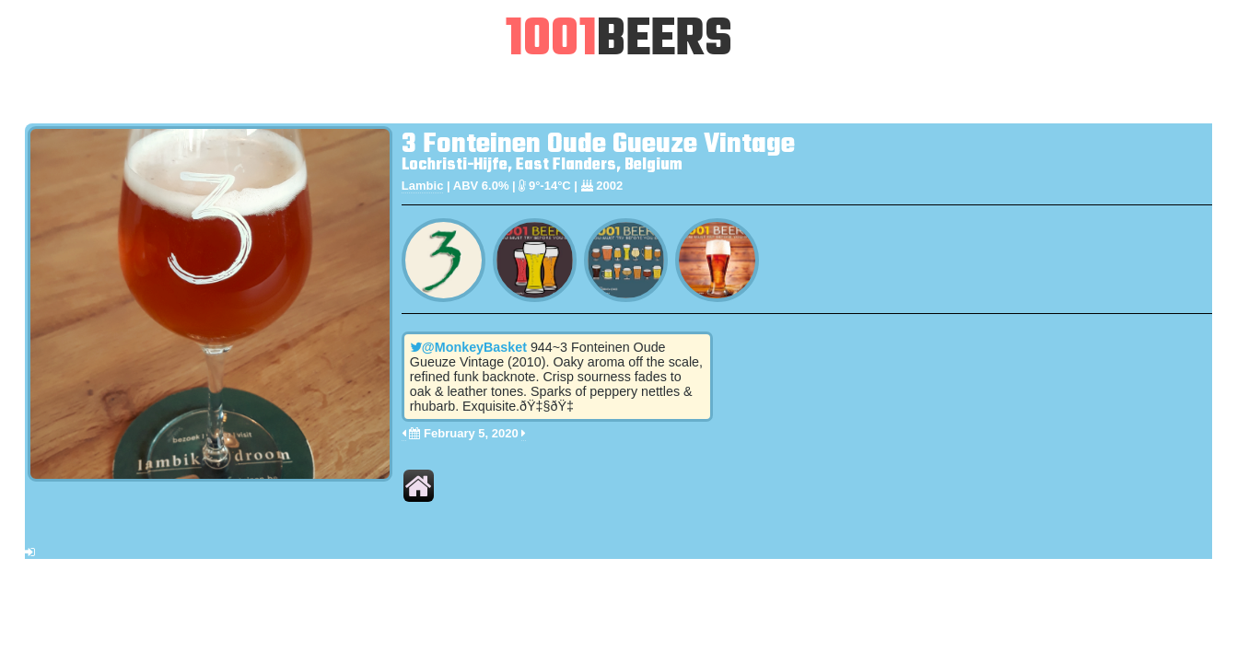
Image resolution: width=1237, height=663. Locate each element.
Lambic (423, 185)
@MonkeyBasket (468, 347)
